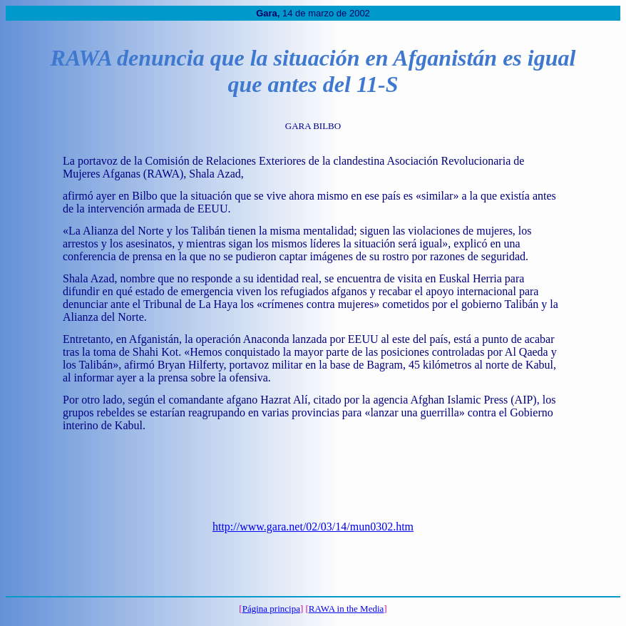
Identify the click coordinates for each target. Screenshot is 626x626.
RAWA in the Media (346, 608)
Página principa (271, 608)
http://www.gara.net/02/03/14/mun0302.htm (313, 526)
